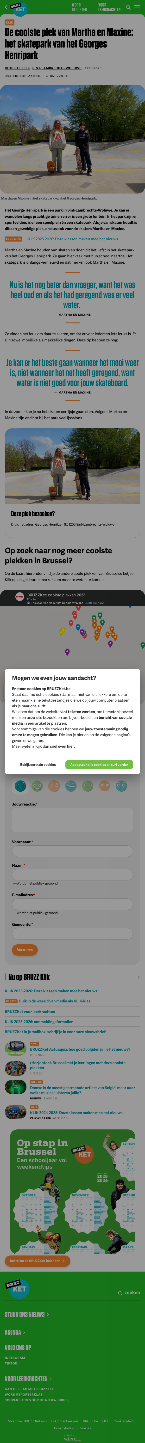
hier (70, 746)
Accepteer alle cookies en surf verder (99, 764)
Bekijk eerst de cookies (38, 764)
